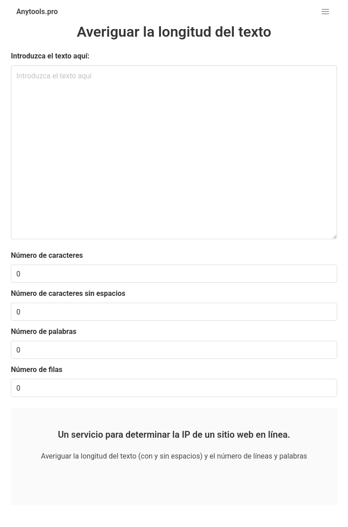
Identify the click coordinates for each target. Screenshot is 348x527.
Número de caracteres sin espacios (68, 293)
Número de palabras (44, 331)
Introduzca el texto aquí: (50, 56)
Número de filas (37, 369)
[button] (325, 12)
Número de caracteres (47, 255)
